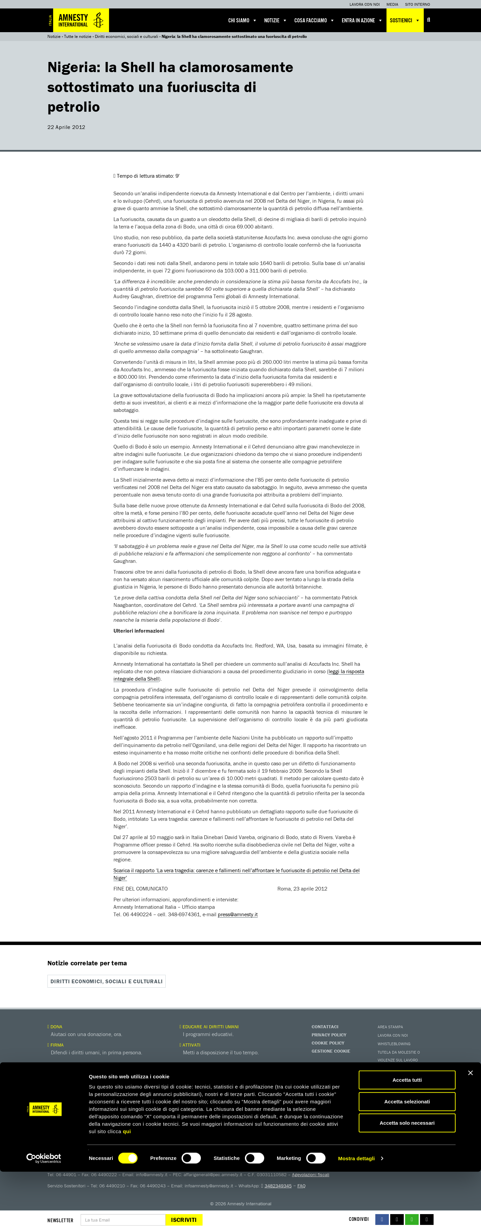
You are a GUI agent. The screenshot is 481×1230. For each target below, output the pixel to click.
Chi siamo (242, 20)
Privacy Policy (329, 1034)
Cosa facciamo (314, 20)
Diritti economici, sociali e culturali (126, 36)
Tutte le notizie (77, 36)
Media (392, 4)
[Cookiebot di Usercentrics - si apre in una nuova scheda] (44, 1217)
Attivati (190, 1044)
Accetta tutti (407, 1138)
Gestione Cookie (331, 1051)
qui (127, 1189)
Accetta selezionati (407, 1160)
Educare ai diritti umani (209, 1026)
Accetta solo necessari (407, 1181)
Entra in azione (362, 20)
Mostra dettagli (356, 1217)
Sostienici (405, 20)
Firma (55, 1044)
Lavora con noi (365, 4)
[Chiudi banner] (470, 1131)
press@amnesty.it (238, 914)
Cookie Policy (328, 1042)
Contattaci (325, 1026)
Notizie (276, 20)
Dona (54, 1026)
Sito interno (417, 4)
